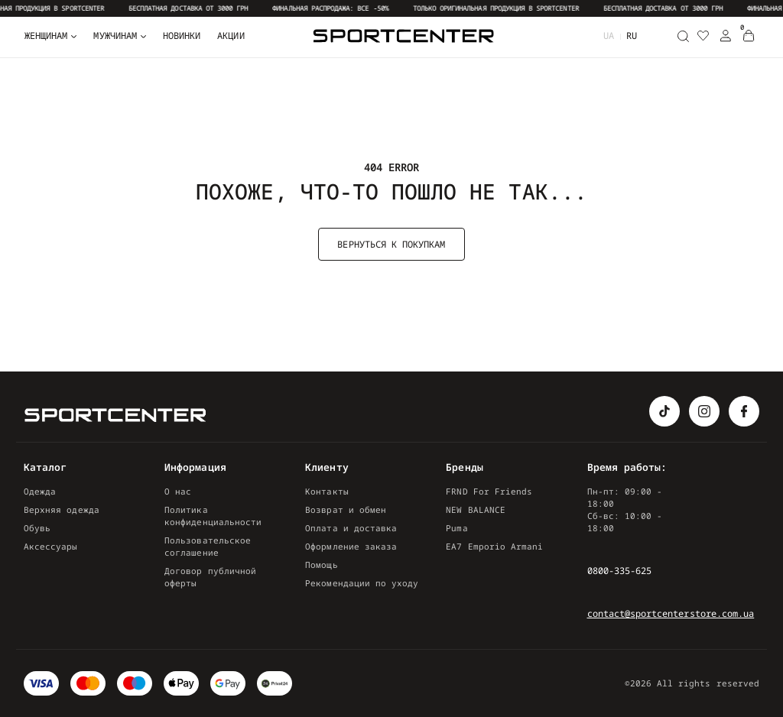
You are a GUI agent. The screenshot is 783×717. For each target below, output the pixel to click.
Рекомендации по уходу (361, 583)
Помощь (321, 564)
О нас (177, 491)
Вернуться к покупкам (391, 244)
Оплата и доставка (351, 528)
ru (631, 35)
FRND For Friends (489, 491)
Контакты (326, 491)
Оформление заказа (351, 546)
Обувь (37, 528)
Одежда (40, 491)
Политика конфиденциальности (213, 515)
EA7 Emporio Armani (494, 546)
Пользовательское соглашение (207, 546)
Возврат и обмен (345, 509)
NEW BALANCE (475, 509)
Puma (456, 528)
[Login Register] (726, 36)
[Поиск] (683, 36)
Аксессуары (51, 546)
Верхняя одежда (61, 509)
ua (608, 36)
